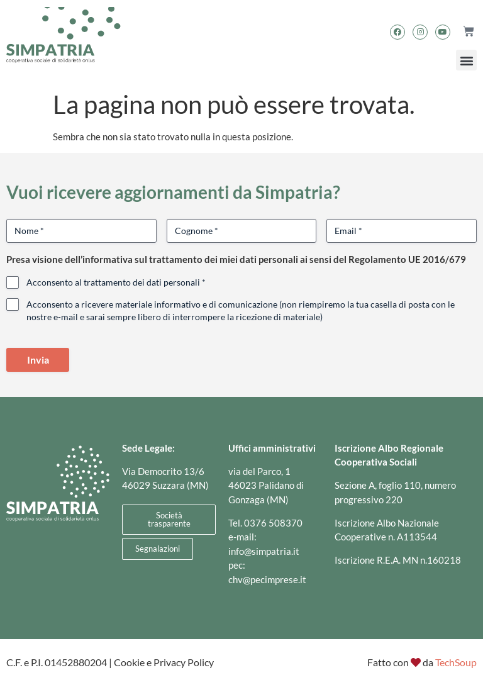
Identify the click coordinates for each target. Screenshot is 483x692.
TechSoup (456, 662)
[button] (466, 60)
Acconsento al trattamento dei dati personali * (116, 282)
